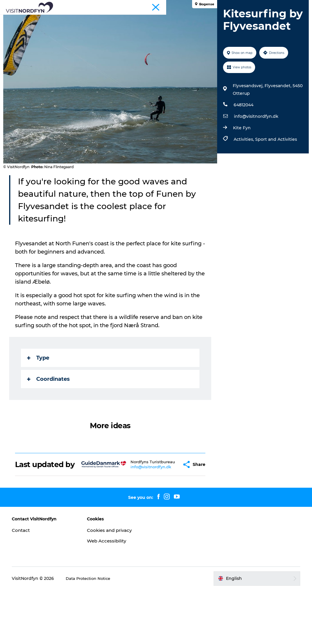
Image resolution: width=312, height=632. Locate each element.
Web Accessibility (110, 582)
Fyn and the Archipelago (284, 6)
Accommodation (132, 25)
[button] (169, 502)
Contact (27, 572)
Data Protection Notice (95, 620)
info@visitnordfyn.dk (255, 162)
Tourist (251, 6)
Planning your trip (180, 25)
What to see (88, 19)
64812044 (242, 150)
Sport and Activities (275, 185)
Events (154, 19)
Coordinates (51, 412)
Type (41, 391)
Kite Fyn (241, 173)
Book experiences (217, 19)
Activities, (243, 185)
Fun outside (124, 19)
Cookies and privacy (114, 572)
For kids (180, 19)
